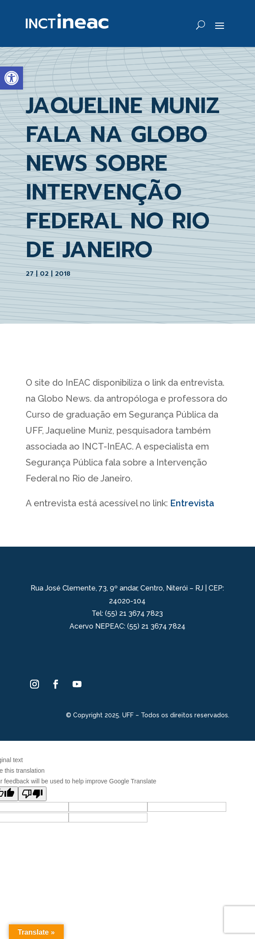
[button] (11, 78)
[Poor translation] (32, 793)
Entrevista (192, 503)
